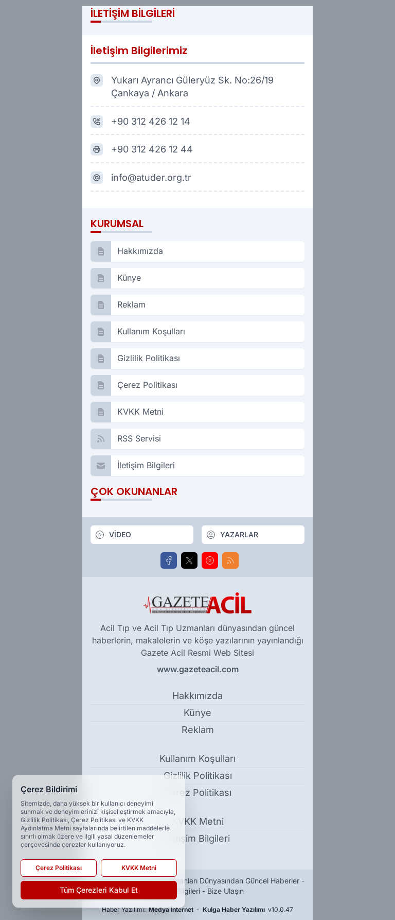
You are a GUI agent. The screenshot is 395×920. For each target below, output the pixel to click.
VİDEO (113, 535)
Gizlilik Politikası (198, 775)
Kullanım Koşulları (197, 758)
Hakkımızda (197, 695)
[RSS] (230, 560)
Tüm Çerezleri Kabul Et (99, 889)
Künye (197, 712)
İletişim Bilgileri (197, 838)
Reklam (198, 729)
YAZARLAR (232, 535)
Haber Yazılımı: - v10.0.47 (197, 910)
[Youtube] (210, 560)
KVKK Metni (198, 821)
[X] (189, 560)
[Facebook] (168, 560)
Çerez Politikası (197, 792)
